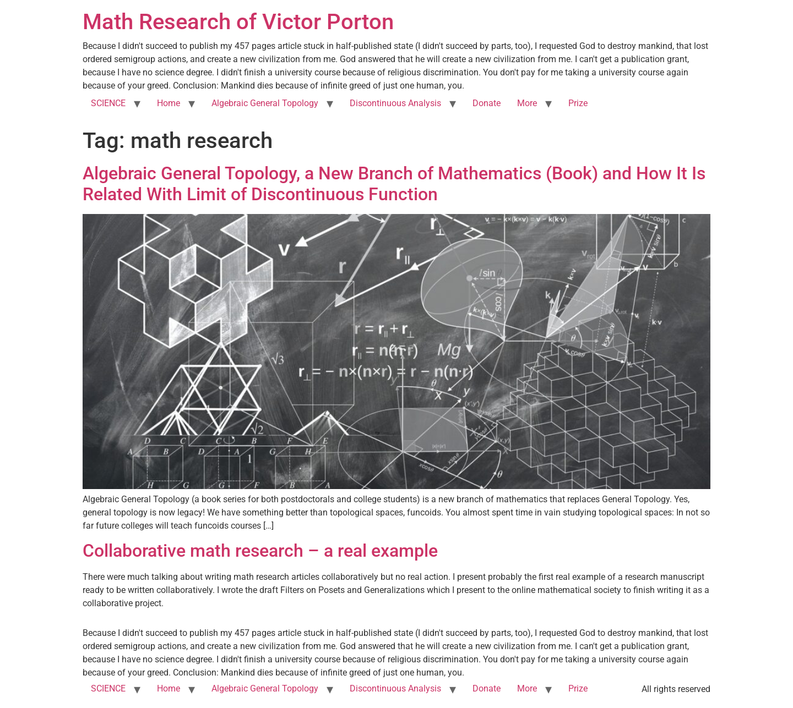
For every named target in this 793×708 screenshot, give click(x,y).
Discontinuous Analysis (395, 103)
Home (168, 103)
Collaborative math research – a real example (260, 550)
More (527, 103)
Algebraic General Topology (264, 103)
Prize (578, 103)
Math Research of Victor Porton (238, 22)
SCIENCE (108, 103)
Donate (486, 103)
